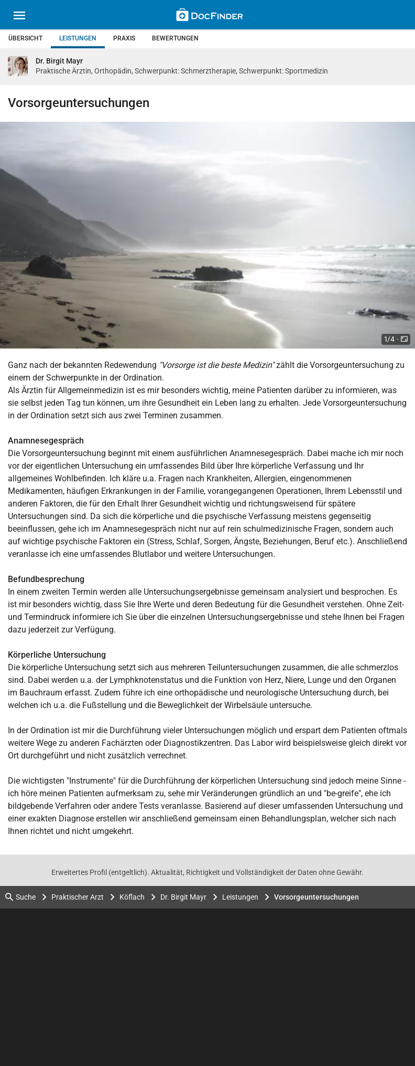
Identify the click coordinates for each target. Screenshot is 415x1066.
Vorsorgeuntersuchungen (316, 897)
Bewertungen (175, 38)
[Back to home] (209, 16)
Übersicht (25, 38)
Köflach (132, 897)
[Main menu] (19, 17)
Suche (20, 897)
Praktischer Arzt (77, 897)
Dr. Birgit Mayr (183, 897)
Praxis (124, 38)
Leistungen (77, 38)
